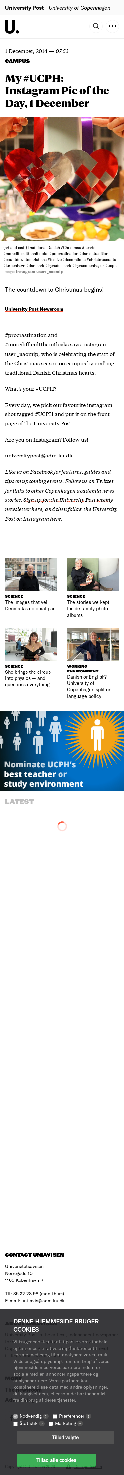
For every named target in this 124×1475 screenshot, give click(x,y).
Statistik (32, 1423)
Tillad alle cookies (56, 1460)
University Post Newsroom (34, 309)
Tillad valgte (65, 1437)
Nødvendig (34, 1416)
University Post (24, 7)
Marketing (69, 1423)
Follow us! (75, 439)
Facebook (42, 471)
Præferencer (75, 1416)
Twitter (105, 480)
